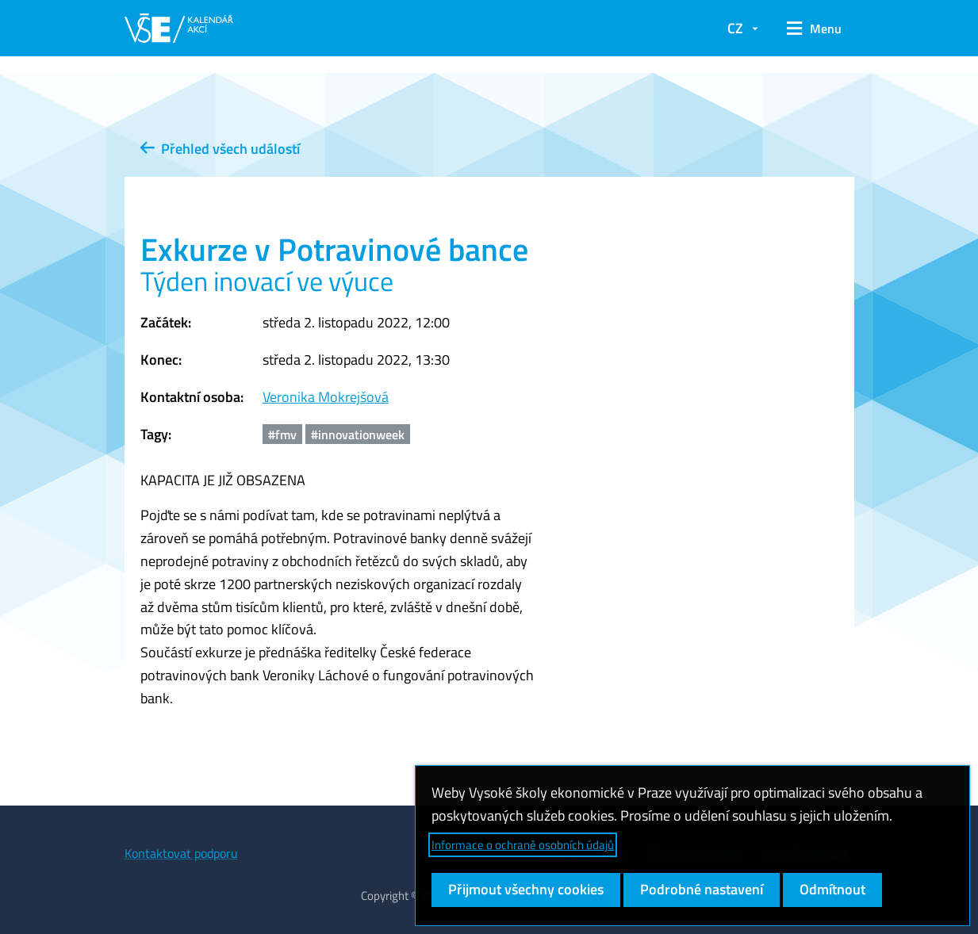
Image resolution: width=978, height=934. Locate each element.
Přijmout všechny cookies (526, 889)
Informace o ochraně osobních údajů (522, 845)
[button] (814, 29)
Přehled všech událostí (220, 148)
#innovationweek (358, 434)
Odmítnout (832, 889)
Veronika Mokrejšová (326, 397)
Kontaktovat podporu (181, 853)
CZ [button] (735, 28)
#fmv (282, 434)
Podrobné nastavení (701, 889)
